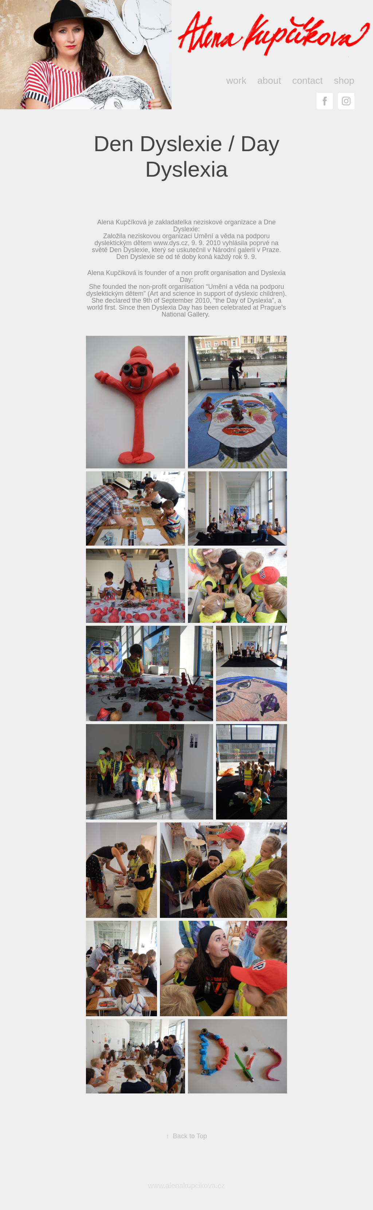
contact (307, 80)
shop (344, 80)
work (236, 80)
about (269, 80)
